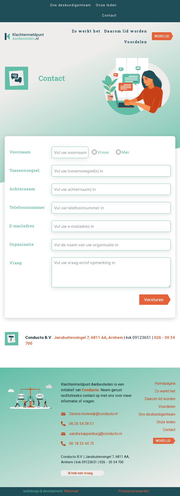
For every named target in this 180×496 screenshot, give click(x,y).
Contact (169, 430)
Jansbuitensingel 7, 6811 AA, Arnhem (88, 337)
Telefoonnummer (27, 207)
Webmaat (71, 491)
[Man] (118, 152)
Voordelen (166, 407)
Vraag (15, 262)
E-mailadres (21, 225)
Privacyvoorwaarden (134, 491)
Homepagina (165, 384)
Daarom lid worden (160, 399)
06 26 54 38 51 (81, 423)
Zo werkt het (165, 391)
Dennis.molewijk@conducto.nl (93, 414)
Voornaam (19, 152)
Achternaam (22, 189)
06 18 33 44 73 (81, 443)
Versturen (153, 299)
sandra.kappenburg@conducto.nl (95, 433)
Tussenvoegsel (24, 170)
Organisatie (21, 244)
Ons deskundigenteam (157, 414)
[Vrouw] (94, 152)
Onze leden (166, 422)
